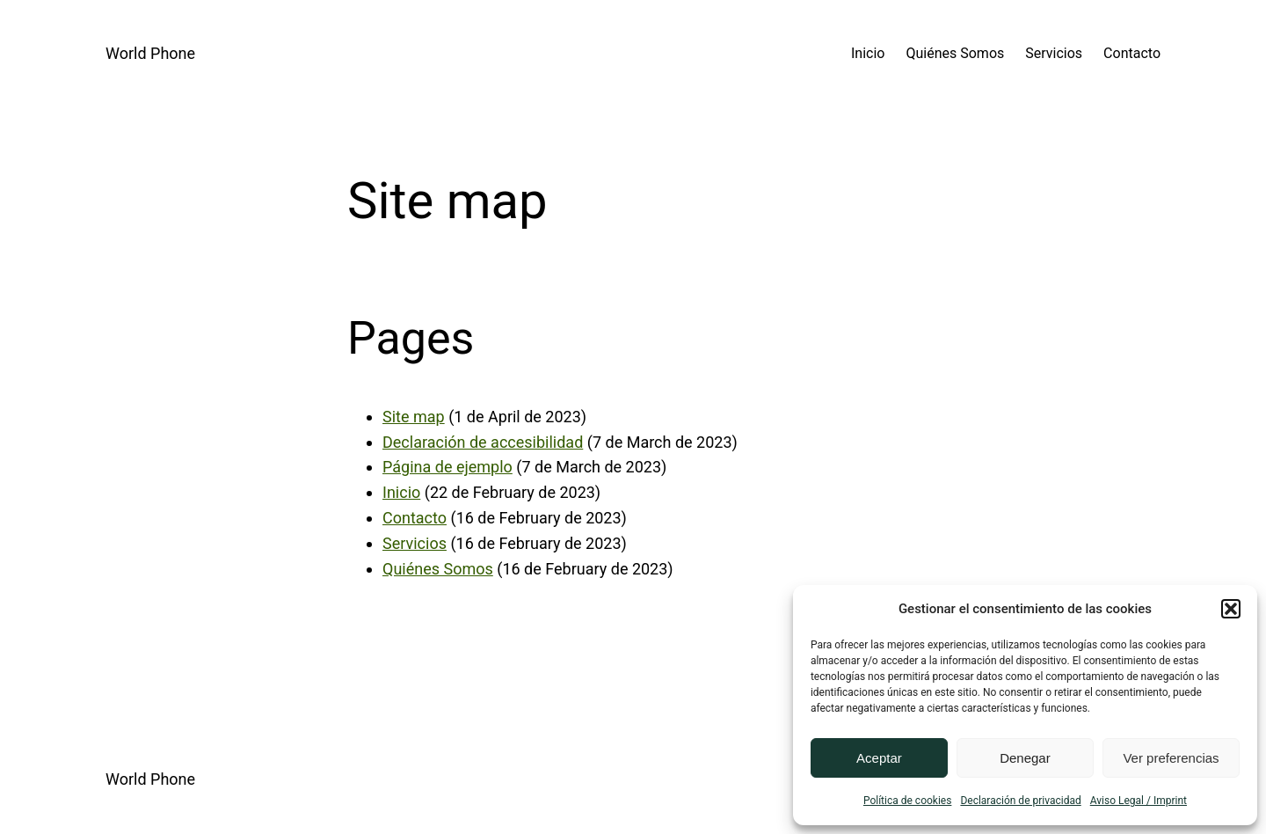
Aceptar (879, 757)
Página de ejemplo (447, 466)
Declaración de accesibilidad (482, 442)
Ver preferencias (1171, 757)
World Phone (150, 53)
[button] (1231, 609)
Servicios (414, 543)
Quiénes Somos (437, 569)
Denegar (1025, 757)
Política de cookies (907, 800)
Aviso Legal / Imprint (1138, 800)
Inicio (401, 492)
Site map (413, 416)
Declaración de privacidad (1020, 800)
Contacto (414, 517)
